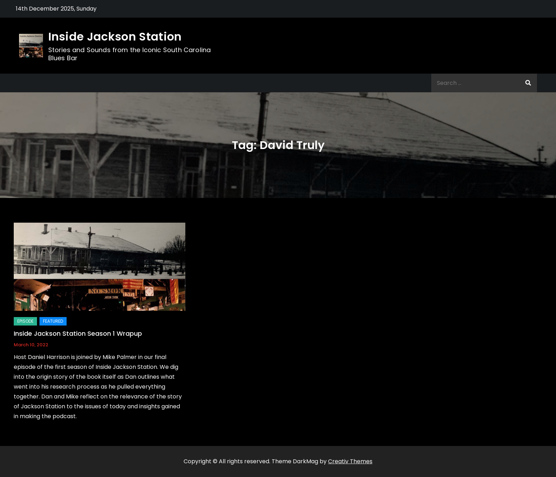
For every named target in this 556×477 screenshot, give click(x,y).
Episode (25, 321)
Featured (53, 321)
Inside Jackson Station (115, 36)
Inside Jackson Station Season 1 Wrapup (78, 333)
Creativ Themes (350, 461)
